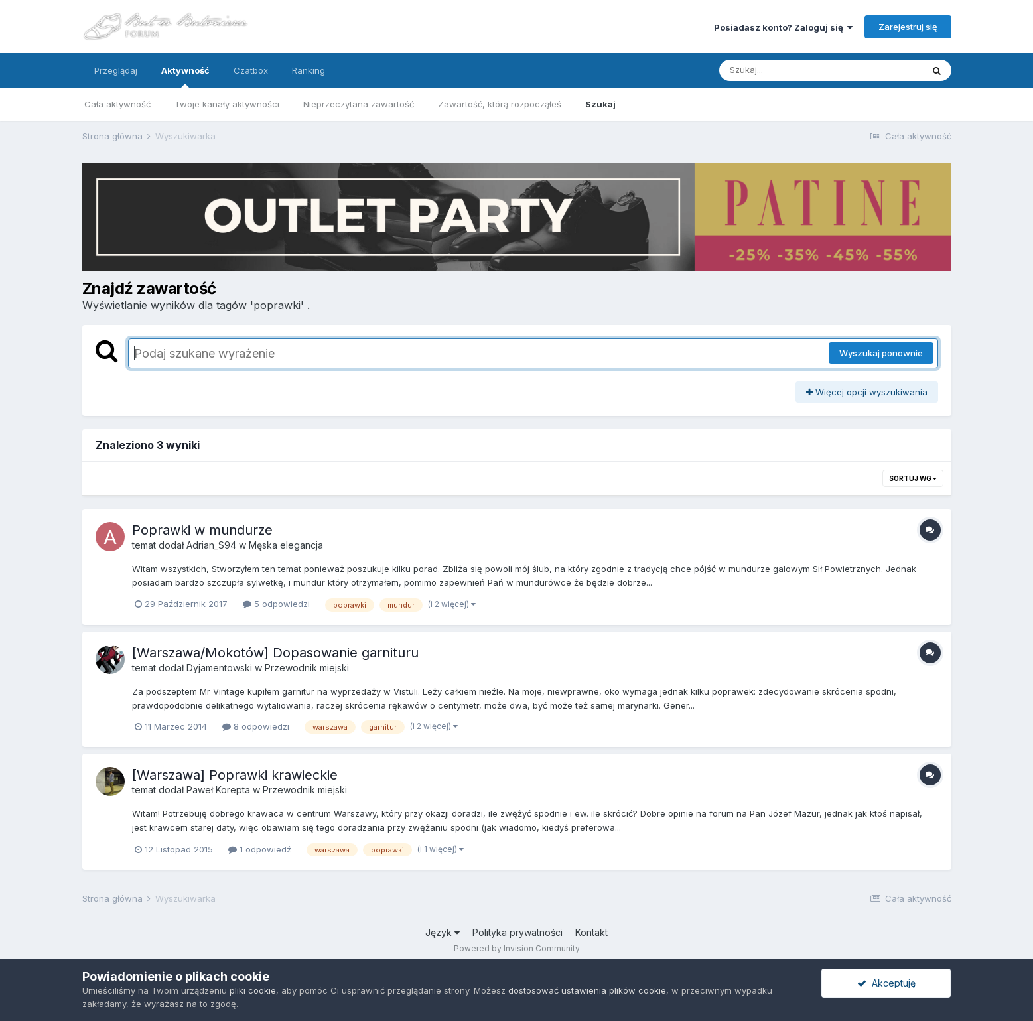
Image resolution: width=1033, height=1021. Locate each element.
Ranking (308, 70)
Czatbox (251, 70)
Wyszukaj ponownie (881, 353)
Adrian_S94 (211, 545)
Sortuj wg (913, 478)
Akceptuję (886, 982)
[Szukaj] (788, 70)
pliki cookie (253, 990)
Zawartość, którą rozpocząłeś (499, 104)
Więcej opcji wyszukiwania (867, 392)
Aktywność (185, 76)
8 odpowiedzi (255, 726)
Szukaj (600, 104)
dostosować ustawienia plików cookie (587, 990)
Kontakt (591, 932)
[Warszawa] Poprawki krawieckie (235, 775)
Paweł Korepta (218, 789)
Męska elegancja (286, 545)
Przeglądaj (115, 70)
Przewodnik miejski (307, 667)
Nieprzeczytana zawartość (358, 104)
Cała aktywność (117, 104)
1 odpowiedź (259, 849)
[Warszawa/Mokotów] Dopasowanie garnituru (275, 653)
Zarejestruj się (907, 26)
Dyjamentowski (219, 667)
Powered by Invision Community (517, 948)
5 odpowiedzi (276, 603)
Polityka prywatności (517, 932)
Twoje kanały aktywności (226, 104)
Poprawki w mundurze (202, 530)
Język (442, 932)
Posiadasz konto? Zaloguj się (783, 27)
